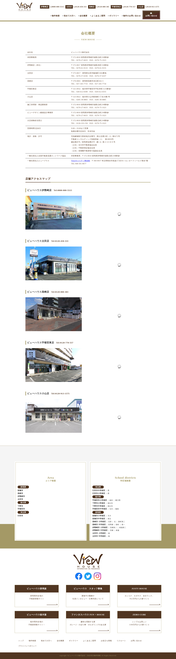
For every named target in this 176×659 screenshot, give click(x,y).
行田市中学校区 (98, 490)
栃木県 (23, 502)
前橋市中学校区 (98, 519)
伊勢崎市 (21, 496)
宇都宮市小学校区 (99, 500)
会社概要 (83, 16)
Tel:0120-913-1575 (60, 393)
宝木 (111, 509)
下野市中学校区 (98, 506)
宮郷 (111, 530)
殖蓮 (117, 530)
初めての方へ (70, 16)
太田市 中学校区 (99, 536)
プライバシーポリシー (27, 646)
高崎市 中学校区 (99, 524)
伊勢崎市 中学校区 (100, 530)
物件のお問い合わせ (132, 16)
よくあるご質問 (98, 16)
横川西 (118, 500)
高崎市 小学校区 (99, 522)
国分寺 (110, 503)
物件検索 (56, 16)
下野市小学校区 (98, 503)
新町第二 (121, 522)
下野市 (20, 506)
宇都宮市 (21, 509)
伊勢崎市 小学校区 (100, 527)
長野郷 (110, 524)
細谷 (111, 500)
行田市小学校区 (98, 493)
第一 (123, 524)
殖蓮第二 (122, 527)
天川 (109, 516)
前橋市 (20, 490)
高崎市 (20, 493)
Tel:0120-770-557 (64, 343)
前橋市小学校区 (98, 516)
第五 (109, 519)
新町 (117, 524)
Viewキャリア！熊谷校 (80, 161)
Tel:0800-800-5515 (63, 190)
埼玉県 (23, 512)
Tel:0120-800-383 (59, 292)
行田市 (20, 516)
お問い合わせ (151, 16)
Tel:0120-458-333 (59, 241)
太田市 (20, 499)
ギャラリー (114, 16)
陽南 (117, 509)
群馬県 (23, 487)
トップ (21, 641)
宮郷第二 (113, 527)
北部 (110, 522)
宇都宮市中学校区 (99, 509)
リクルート (121, 641)
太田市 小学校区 (99, 533)
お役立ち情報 (106, 641)
